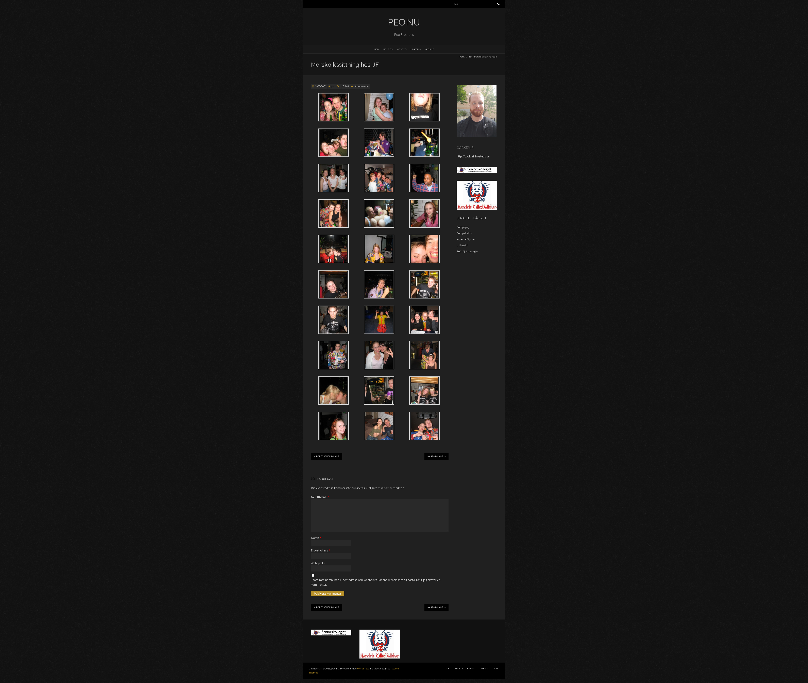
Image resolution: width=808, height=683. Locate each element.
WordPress (363, 668)
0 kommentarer (362, 86)
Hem (376, 49)
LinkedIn (415, 49)
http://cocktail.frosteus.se (473, 156)
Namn (316, 538)
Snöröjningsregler (468, 251)
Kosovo (401, 49)
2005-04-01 (320, 86)
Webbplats (318, 563)
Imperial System (466, 239)
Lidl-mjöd (462, 245)
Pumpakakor (464, 233)
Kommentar (320, 496)
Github (429, 49)
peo (332, 86)
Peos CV (388, 49)
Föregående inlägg (326, 456)
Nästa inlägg (436, 456)
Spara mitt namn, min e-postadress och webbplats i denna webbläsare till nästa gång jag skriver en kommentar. (375, 582)
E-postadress (320, 550)
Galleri (469, 56)
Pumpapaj (463, 227)
